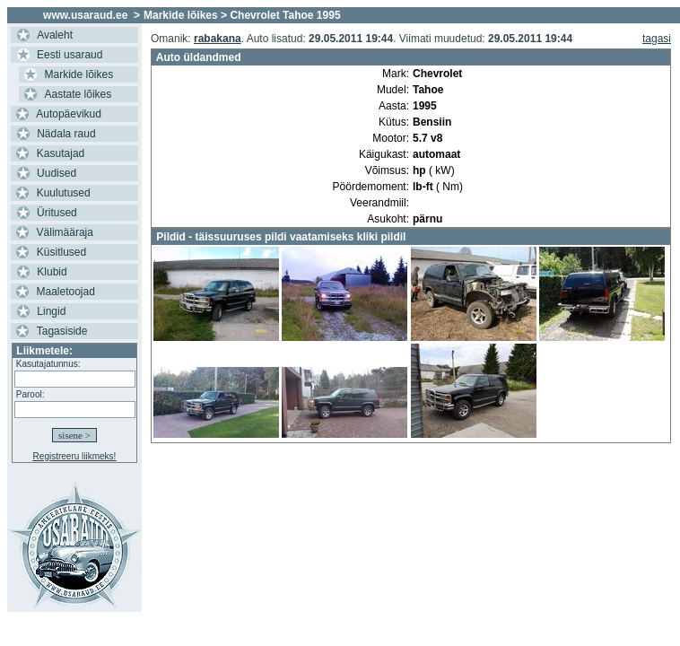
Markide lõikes (79, 74)
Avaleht (55, 35)
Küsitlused (61, 252)
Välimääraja (65, 232)
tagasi (656, 38)
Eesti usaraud (69, 54)
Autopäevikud (68, 114)
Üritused (57, 212)
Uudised (56, 173)
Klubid (51, 272)
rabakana (217, 38)
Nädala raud (66, 133)
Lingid (51, 311)
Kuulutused (64, 193)
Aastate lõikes (78, 94)
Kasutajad (60, 153)
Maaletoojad (66, 291)
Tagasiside (62, 331)
